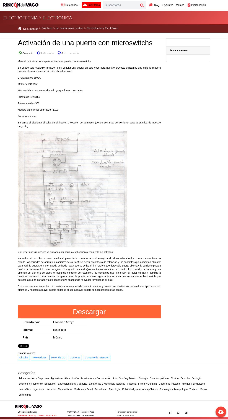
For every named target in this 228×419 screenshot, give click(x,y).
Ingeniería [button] (38, 389)
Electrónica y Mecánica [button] (102, 383)
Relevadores (39, 357)
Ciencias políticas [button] (159, 378)
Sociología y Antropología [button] (173, 389)
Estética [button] (120, 383)
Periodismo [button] (101, 389)
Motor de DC (58, 357)
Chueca (41, 415)
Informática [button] (25, 389)
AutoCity (32, 415)
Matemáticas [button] (65, 389)
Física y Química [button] (147, 383)
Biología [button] (143, 378)
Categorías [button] (69, 5)
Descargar (89, 312)
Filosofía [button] (131, 383)
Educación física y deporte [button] (72, 383)
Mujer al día (51, 415)
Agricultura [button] (57, 378)
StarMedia (22, 415)
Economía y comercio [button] (31, 383)
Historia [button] (175, 383)
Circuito (23, 357)
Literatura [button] (51, 389)
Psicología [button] (115, 389)
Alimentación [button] (71, 378)
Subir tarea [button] (91, 5)
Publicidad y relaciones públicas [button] (139, 389)
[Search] (121, 5)
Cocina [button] (175, 378)
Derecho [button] (185, 378)
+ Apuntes (167, 5)
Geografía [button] (164, 383)
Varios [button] (203, 389)
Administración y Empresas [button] (34, 378)
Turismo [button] (194, 389)
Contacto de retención (97, 357)
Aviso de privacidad (125, 415)
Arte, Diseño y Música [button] (125, 378)
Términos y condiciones (127, 412)
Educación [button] (50, 383)
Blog (154, 5)
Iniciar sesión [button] (196, 5)
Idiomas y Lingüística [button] (193, 383)
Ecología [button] (196, 378)
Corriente (75, 357)
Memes (180, 5)
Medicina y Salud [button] (83, 389)
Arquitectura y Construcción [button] (96, 378)
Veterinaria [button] (25, 394)
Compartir (27, 53)
